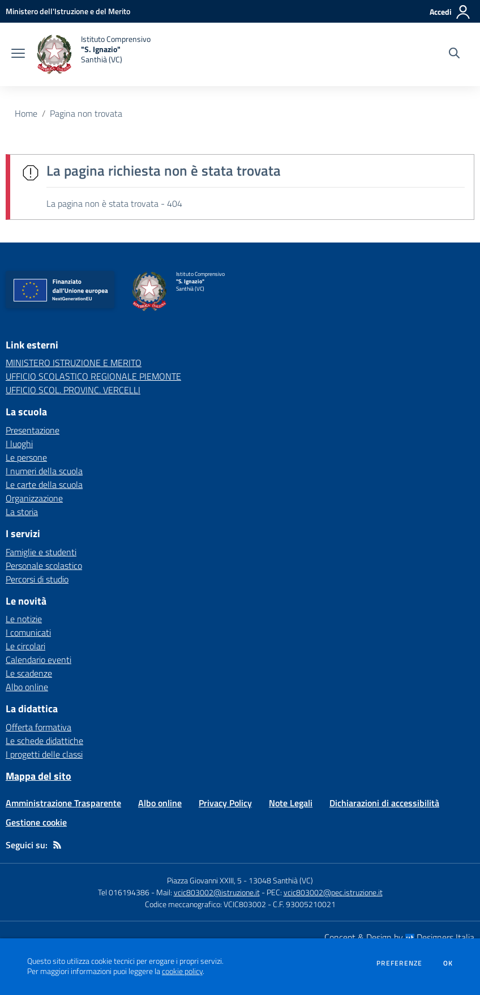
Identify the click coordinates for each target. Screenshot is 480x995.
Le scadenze (29, 673)
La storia (22, 511)
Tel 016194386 (123, 892)
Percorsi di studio (37, 579)
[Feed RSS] (57, 845)
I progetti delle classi (44, 754)
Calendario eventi (38, 659)
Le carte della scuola (44, 484)
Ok (448, 963)
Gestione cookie (36, 822)
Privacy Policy (225, 803)
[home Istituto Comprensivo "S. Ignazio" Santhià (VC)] (93, 54)
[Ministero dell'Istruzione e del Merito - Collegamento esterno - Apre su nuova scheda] (68, 11)
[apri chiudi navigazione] (18, 54)
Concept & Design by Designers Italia (399, 937)
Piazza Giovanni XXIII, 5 (204, 880)
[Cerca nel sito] (454, 54)
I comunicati (28, 632)
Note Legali (290, 803)
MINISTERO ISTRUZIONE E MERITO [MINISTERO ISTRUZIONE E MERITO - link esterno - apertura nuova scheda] (74, 362)
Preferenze (399, 963)
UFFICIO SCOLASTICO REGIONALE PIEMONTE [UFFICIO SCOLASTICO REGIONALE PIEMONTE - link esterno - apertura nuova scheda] (93, 376)
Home (26, 113)
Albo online (27, 687)
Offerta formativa (38, 727)
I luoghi (19, 443)
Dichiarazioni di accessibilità (384, 803)
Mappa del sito (38, 776)
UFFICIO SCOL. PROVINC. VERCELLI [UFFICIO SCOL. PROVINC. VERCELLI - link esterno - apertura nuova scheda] (73, 390)
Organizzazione (34, 498)
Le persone (26, 457)
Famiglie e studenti (41, 552)
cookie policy (182, 971)
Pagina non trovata (86, 113)
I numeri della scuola (44, 471)
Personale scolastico (44, 565)
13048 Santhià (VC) (280, 880)
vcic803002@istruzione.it (217, 892)
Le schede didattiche (44, 740)
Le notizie (24, 619)
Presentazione (32, 430)
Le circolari (25, 646)
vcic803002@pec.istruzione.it (333, 892)
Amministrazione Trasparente (63, 803)
